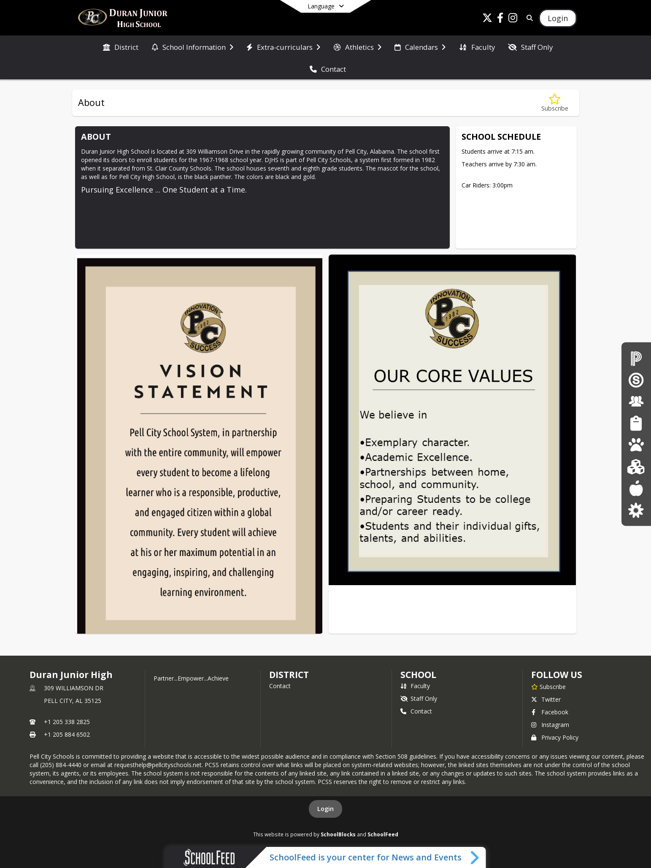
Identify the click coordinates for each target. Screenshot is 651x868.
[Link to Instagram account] (512, 19)
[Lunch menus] (636, 488)
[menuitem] (121, 46)
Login (325, 809)
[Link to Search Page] (528, 18)
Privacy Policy (554, 737)
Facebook (549, 712)
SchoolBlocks (338, 834)
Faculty (415, 686)
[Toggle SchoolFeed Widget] (475, 857)
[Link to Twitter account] (487, 19)
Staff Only (418, 698)
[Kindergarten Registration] (636, 466)
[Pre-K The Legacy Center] (636, 444)
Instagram (550, 725)
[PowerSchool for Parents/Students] (636, 357)
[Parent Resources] (636, 509)
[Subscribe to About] (554, 102)
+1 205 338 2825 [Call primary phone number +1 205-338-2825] (67, 722)
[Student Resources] (636, 423)
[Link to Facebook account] (500, 19)
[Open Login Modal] (558, 18)
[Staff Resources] (636, 401)
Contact (280, 686)
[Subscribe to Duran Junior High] (548, 686)
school (418, 675)
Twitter (546, 699)
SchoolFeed (382, 834)
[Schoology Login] (636, 379)
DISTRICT (289, 675)
